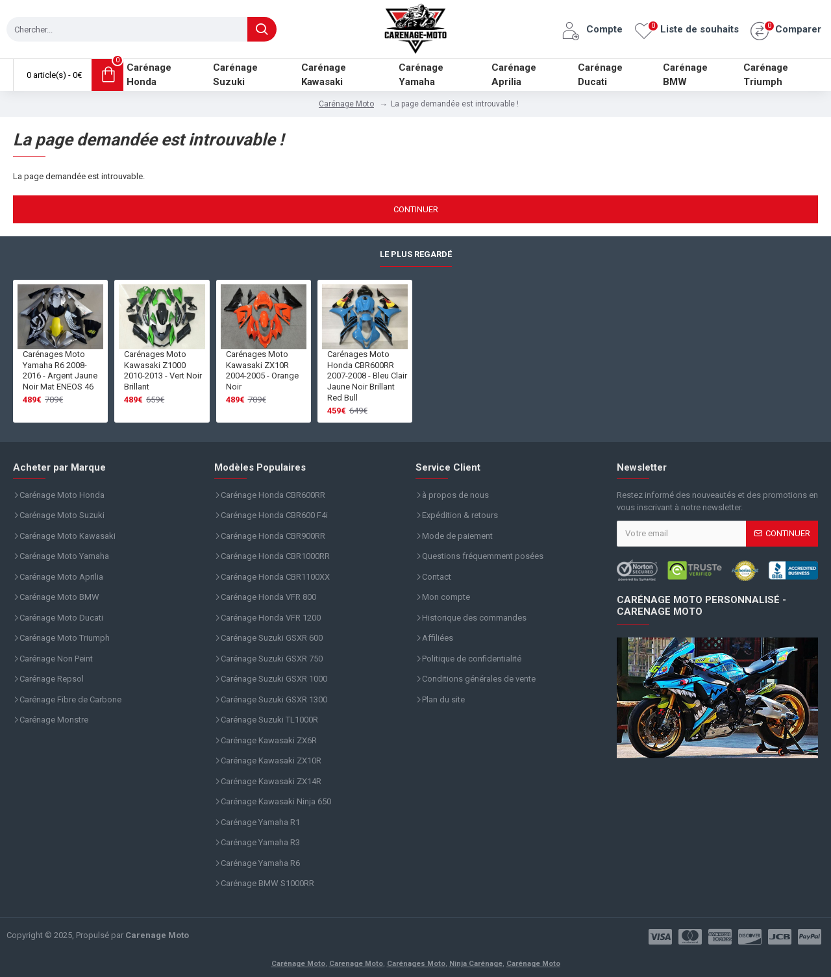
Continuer (415, 209)
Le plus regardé (416, 254)
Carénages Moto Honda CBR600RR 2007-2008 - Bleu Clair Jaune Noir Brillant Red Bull (367, 376)
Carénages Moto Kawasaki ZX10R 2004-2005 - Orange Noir (262, 370)
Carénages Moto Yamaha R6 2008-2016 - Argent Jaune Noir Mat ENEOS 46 (60, 370)
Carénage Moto (346, 103)
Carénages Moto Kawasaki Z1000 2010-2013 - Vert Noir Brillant (163, 370)
